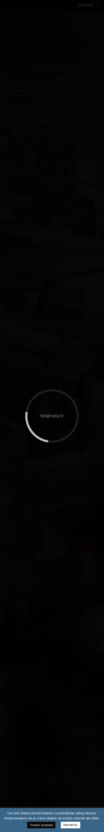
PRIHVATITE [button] (70, 825)
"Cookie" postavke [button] (41, 825)
